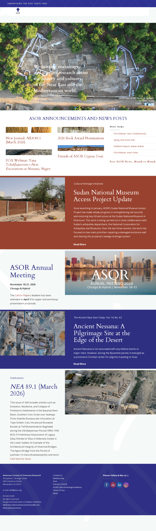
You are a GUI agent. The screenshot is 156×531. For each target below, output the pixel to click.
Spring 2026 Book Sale (124, 140)
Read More (80, 244)
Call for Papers (23, 295)
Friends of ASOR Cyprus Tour (80, 156)
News (55, 493)
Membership (58, 478)
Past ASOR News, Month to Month (133, 161)
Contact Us (57, 475)
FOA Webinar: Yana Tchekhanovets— (28, 164)
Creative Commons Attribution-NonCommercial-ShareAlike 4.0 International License (22, 505)
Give (55, 481)
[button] (4, 66)
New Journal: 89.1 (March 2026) (23, 140)
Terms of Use (59, 490)
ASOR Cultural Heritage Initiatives (67, 487)
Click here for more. (20, 458)
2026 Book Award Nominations (81, 138)
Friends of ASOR (60, 484)
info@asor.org (15, 490)
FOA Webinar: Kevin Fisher (126, 152)
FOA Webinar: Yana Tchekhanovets (130, 133)
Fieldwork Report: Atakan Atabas (129, 146)
